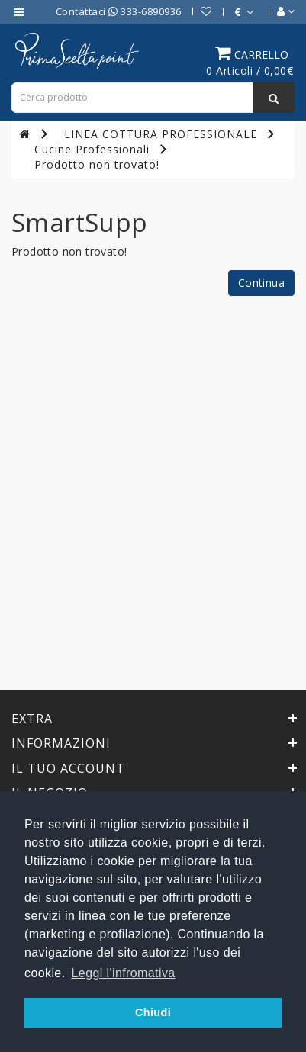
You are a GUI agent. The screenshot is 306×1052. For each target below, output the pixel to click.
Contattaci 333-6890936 (119, 11)
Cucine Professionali (92, 149)
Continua (261, 282)
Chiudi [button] (153, 1012)
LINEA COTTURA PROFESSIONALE (160, 134)
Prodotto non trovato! (96, 164)
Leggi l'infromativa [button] (124, 973)
